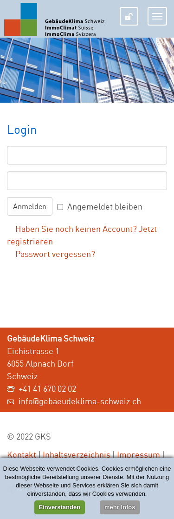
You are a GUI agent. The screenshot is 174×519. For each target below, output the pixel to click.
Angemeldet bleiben (104, 206)
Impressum (138, 454)
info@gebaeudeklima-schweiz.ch (80, 401)
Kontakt (21, 454)
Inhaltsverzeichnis (76, 454)
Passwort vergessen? (55, 254)
